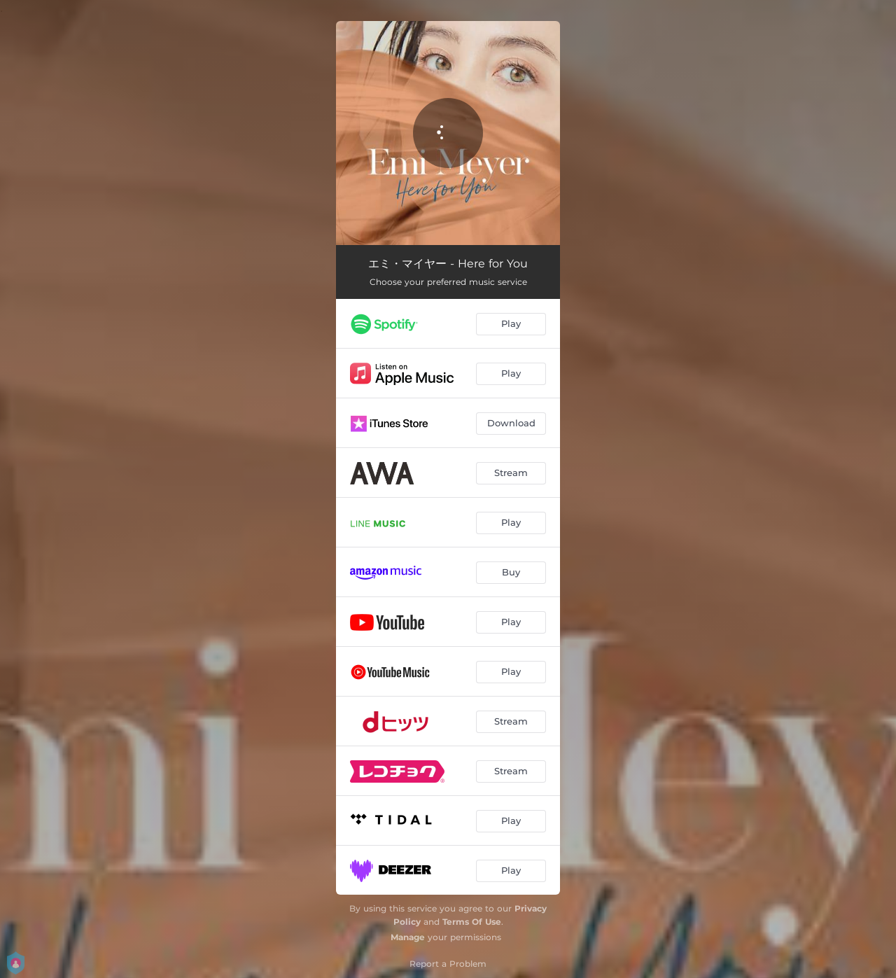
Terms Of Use (471, 921)
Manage (408, 937)
